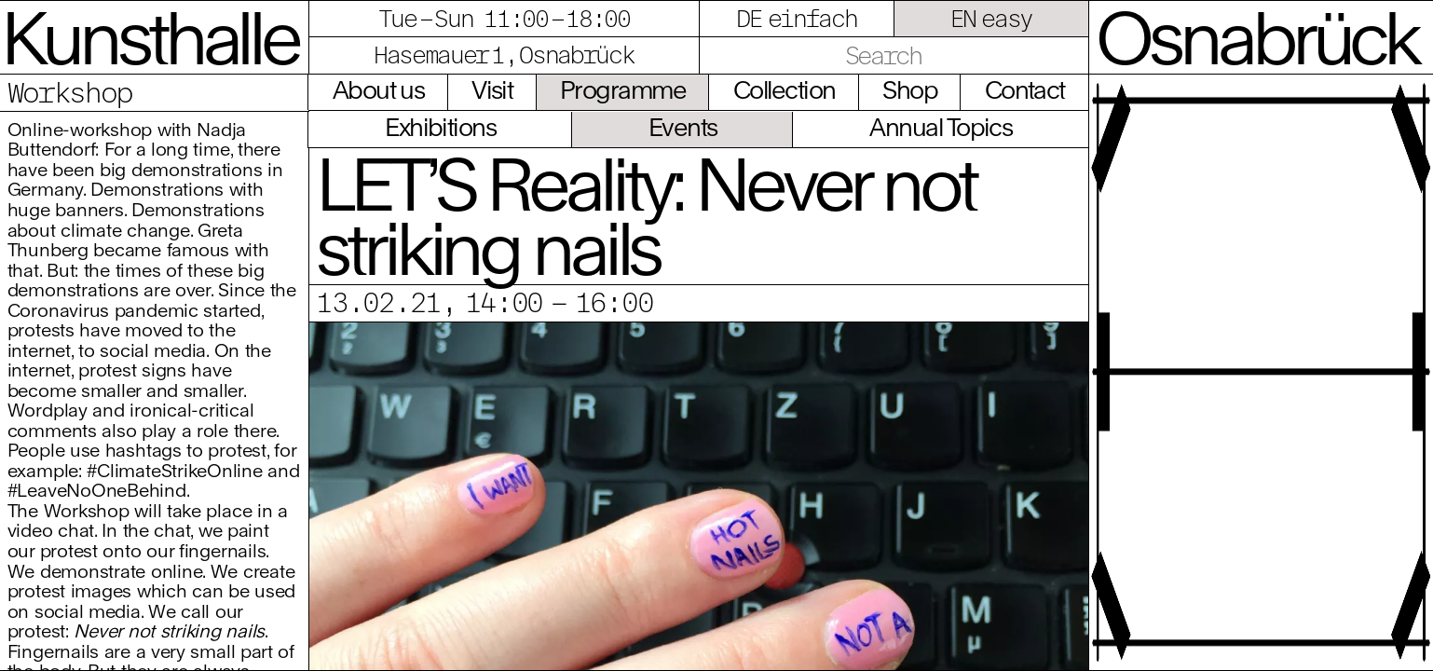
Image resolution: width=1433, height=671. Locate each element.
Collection (784, 89)
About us (379, 89)
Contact (1025, 89)
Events (682, 127)
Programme (623, 89)
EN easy (991, 18)
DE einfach (796, 18)
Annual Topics (940, 127)
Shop (909, 89)
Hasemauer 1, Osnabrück (504, 54)
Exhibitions (440, 127)
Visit (491, 89)
